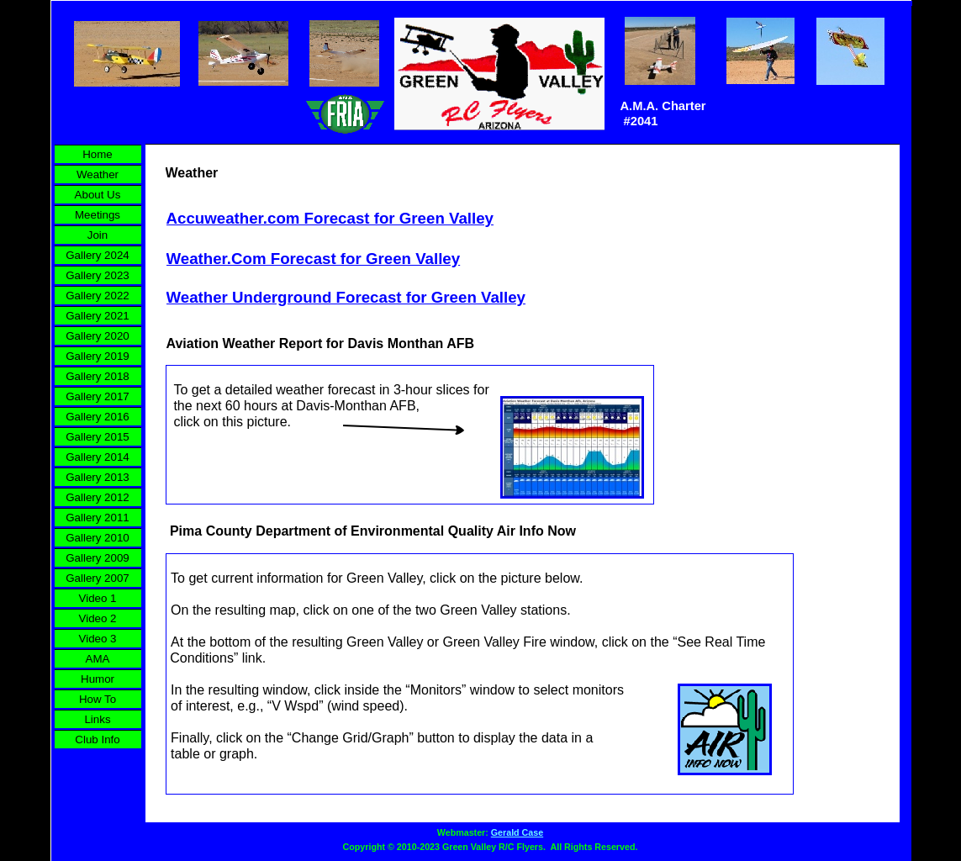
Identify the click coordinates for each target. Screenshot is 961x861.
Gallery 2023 (97, 275)
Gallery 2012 (97, 497)
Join (97, 235)
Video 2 (98, 618)
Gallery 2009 (97, 558)
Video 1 (98, 598)
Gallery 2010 (97, 537)
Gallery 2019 (97, 356)
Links (97, 719)
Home (97, 154)
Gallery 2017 (97, 396)
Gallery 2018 (97, 376)
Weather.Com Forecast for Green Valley (313, 258)
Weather (98, 174)
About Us (98, 194)
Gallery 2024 (97, 255)
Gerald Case (517, 832)
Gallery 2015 (97, 436)
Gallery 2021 (97, 315)
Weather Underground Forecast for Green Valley (346, 297)
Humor (97, 679)
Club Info (97, 739)
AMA (98, 658)
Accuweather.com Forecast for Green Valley (330, 218)
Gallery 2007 (97, 578)
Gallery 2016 (97, 416)
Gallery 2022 (97, 295)
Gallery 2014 (97, 457)
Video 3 (98, 638)
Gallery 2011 (97, 517)
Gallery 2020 (97, 336)
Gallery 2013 (97, 477)
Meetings (97, 215)
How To (97, 699)
